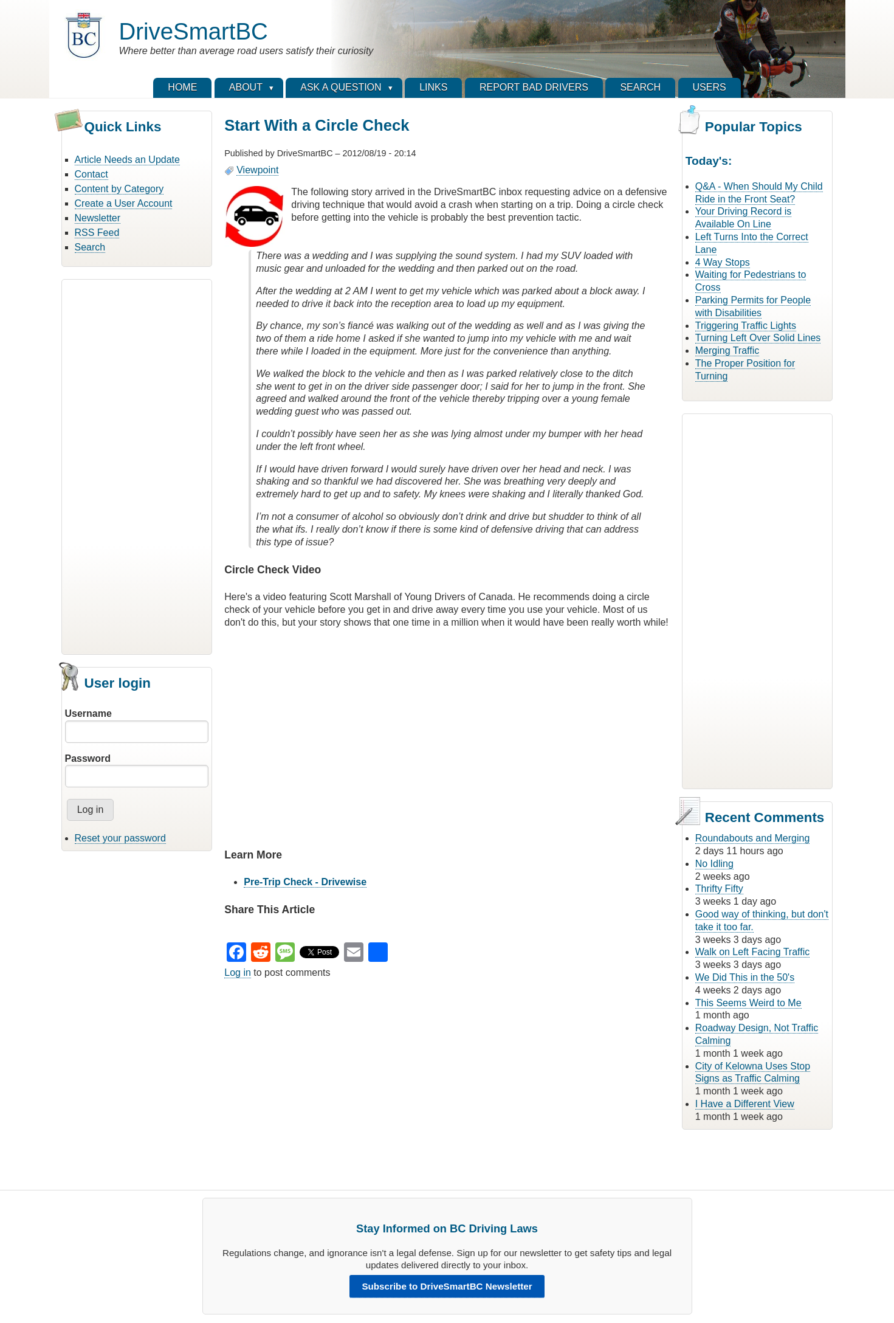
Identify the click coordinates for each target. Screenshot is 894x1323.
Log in (237, 972)
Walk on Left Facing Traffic (752, 952)
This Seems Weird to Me (748, 1003)
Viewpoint (257, 170)
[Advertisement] (137, 465)
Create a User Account (124, 203)
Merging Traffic (727, 350)
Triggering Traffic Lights (745, 325)
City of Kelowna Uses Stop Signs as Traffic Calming (752, 1072)
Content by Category (119, 189)
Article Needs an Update (127, 159)
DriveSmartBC (193, 31)
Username (88, 713)
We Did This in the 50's (744, 977)
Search (90, 247)
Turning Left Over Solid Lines (758, 338)
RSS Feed (97, 232)
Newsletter (98, 218)
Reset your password (120, 838)
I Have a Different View (744, 1104)
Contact (91, 174)
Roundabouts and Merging (752, 838)
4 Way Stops (722, 262)
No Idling (714, 863)
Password (88, 758)
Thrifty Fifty (719, 888)
